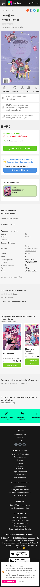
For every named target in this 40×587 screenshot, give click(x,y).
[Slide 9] (29, 81)
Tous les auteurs (20, 477)
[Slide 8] (27, 81)
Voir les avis (6, 27)
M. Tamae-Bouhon (19, 358)
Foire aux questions (20, 517)
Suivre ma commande (20, 523)
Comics (20, 460)
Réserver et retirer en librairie (20, 529)
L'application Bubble (20, 487)
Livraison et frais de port (20, 520)
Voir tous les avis (7, 297)
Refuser (21, 581)
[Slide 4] (16, 81)
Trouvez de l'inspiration (20, 454)
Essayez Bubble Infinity (20, 490)
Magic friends (8, 10)
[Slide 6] (21, 81)
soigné (20, 141)
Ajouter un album (20, 495)
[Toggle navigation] (3, 3)
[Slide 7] (24, 81)
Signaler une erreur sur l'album (12, 277)
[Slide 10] (32, 81)
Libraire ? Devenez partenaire (20, 505)
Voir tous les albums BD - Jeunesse (14, 383)
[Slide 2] (11, 81)
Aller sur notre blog (8, 403)
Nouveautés (20, 469)
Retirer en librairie (20, 170)
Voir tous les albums (8, 322)
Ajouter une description (9, 218)
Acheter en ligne (20, 526)
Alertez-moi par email (20, 148)
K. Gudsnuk (7, 358)
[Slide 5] (19, 81)
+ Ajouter (12, 224)
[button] (4, 58)
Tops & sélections (20, 472)
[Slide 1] (8, 81)
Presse (20, 437)
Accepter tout (9, 581)
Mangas (20, 463)
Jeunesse (20, 466)
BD (26, 234)
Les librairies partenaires (20, 508)
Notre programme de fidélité (20, 493)
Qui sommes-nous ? (20, 435)
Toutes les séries (20, 475)
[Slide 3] (13, 81)
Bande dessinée (20, 457)
